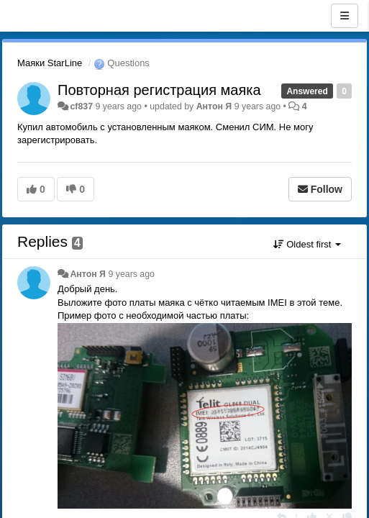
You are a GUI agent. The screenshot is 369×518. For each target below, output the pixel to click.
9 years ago (131, 274)
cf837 (81, 106)
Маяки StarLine (49, 63)
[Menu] (344, 16)
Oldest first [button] (307, 244)
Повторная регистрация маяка (159, 90)
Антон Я (214, 106)
